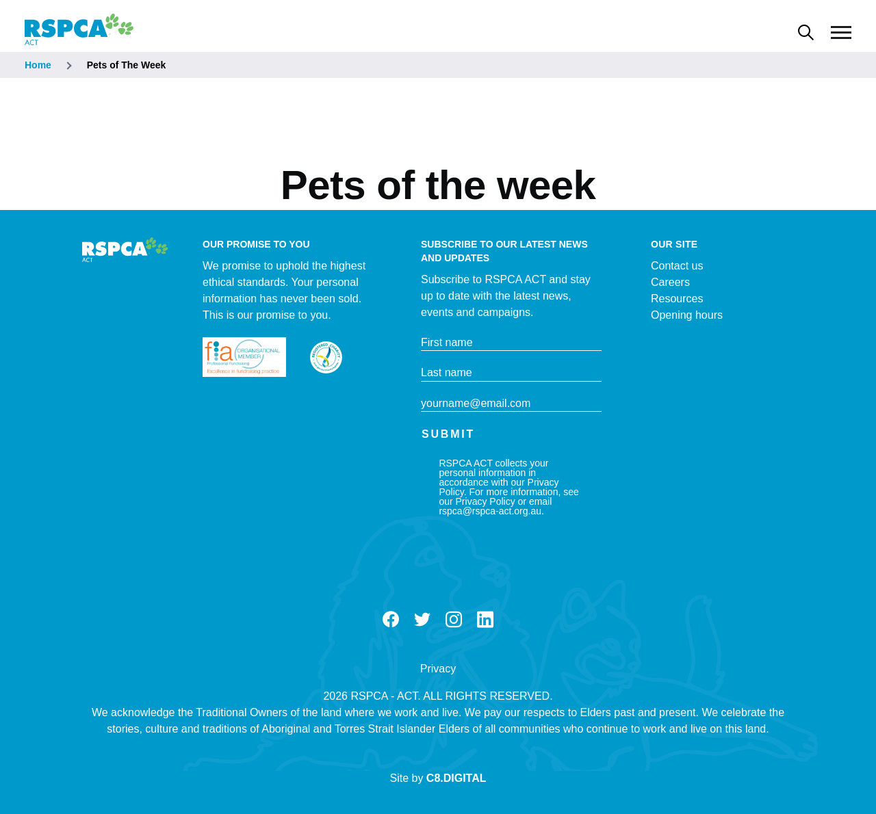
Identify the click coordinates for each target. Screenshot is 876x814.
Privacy (438, 668)
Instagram (454, 620)
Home (38, 65)
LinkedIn (485, 620)
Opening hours (687, 315)
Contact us (677, 266)
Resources (677, 298)
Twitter (422, 620)
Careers (670, 282)
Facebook (391, 620)
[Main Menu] (841, 33)
